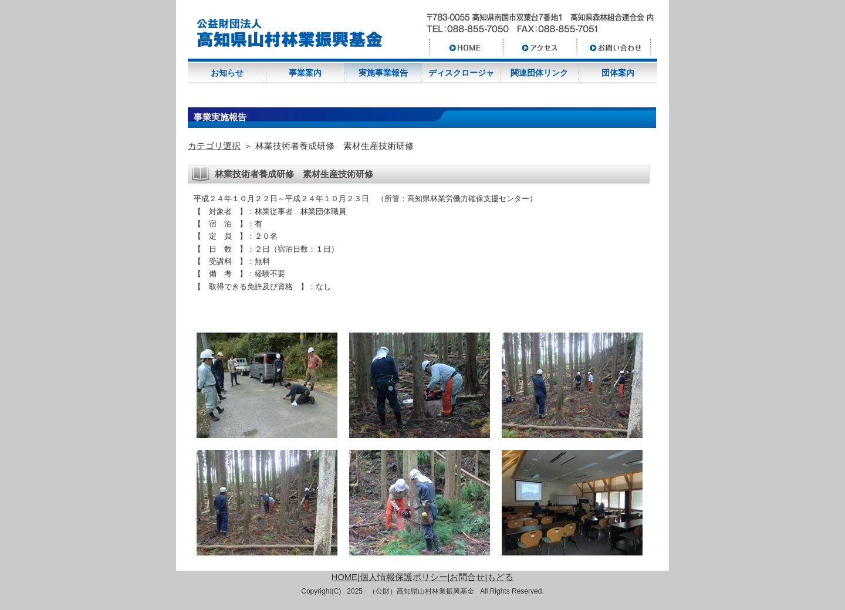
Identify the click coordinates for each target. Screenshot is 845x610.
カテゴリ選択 (214, 146)
